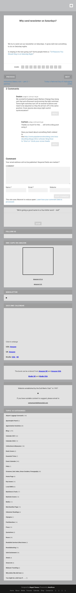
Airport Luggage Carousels (14, 415)
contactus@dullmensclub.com (38, 403)
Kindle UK (32, 376)
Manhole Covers (11, 497)
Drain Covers (10, 451)
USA (14, 357)
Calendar (36, 590)
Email (31, 187)
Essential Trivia (11, 456)
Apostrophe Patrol (12, 421)
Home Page (9, 476)
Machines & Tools (11, 492)
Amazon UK (43, 371)
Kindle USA (43, 376)
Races (8, 537)
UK (17, 357)
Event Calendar (11, 461)
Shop (42, 590)
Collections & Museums (13, 446)
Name (9, 187)
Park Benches (10, 522)
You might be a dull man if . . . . (16, 578)
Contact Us (49, 590)
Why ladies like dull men (14, 573)
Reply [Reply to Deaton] (55, 114)
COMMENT (10, 166)
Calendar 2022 (10, 441)
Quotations (9, 532)
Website (53, 187)
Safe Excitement (11, 552)
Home (12, 590)
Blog (7, 431)
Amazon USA (56, 371)
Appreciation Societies (13, 426)
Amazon (13, 347)
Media (8, 502)
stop (37, 224)
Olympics (9, 517)
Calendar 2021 (10, 436)
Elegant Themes (34, 587)
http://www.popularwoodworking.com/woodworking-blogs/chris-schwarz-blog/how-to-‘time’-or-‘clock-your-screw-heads (39, 139)
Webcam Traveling (12, 568)
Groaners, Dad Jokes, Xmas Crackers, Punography (22, 471)
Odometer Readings (12, 512)
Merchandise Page (12, 507)
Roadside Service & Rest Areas (16, 542)
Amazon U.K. (38, 284)
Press (8, 527)
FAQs (7, 466)
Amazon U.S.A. (38, 279)
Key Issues (9, 481)
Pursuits (29, 590)
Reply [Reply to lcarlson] (55, 144)
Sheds (8, 558)
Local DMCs (10, 487)
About (17, 590)
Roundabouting (11, 547)
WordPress (51, 587)
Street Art (9, 563)
